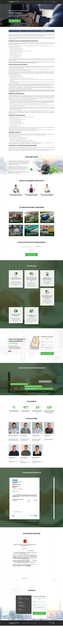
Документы (38, 246)
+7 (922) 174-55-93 (52, 1)
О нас (31, 623)
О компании (25, 1)
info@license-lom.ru (22, 610)
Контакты (38, 1)
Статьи (35, 1)
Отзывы (29, 1)
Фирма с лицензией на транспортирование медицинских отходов (47, 233)
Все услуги (21, 1)
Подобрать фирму (31, 254)
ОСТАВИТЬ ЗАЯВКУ (15, 21)
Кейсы (32, 1)
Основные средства (26, 246)
